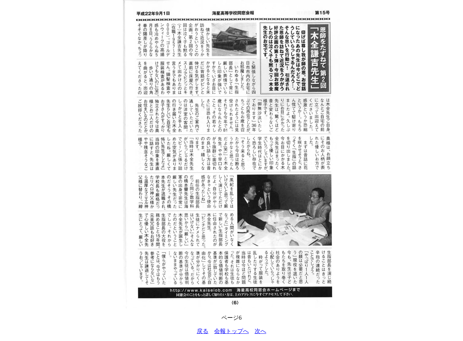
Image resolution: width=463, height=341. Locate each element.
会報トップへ (231, 331)
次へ (260, 331)
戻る (202, 331)
